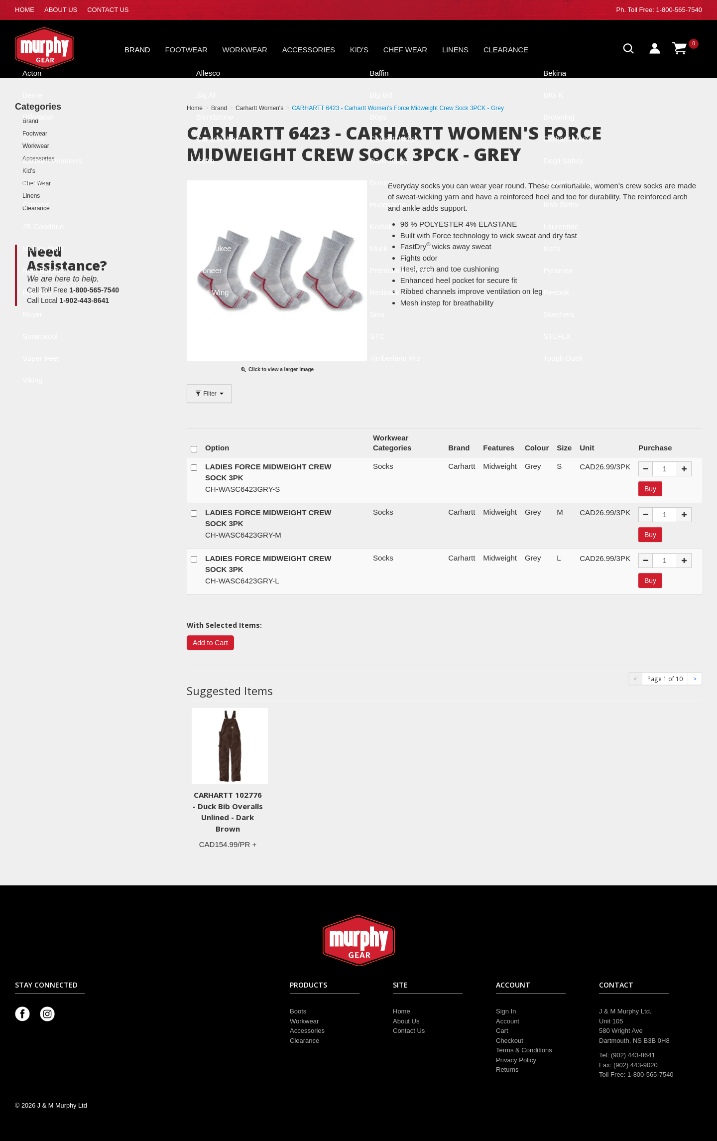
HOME (24, 9)
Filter (209, 393)
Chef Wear (405, 49)
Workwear (245, 49)
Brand (137, 49)
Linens (455, 49)
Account (507, 1021)
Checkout (509, 1040)
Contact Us (409, 1030)
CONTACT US (107, 9)
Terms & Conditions (524, 1050)
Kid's (359, 49)
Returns (507, 1069)
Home (401, 1011)
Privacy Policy (516, 1060)
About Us (406, 1021)
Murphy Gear (57, 48)
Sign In (506, 1011)
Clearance (505, 49)
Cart (502, 1030)
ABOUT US (60, 9)
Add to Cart (210, 643)
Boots (298, 1011)
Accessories (308, 49)
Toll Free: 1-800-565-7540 (664, 9)
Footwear (186, 49)
